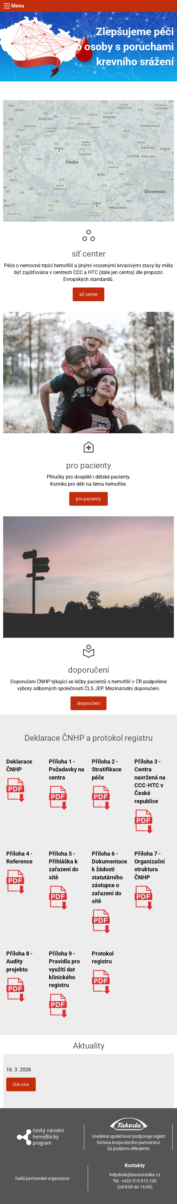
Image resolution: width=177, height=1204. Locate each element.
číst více (21, 1084)
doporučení (88, 703)
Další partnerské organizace (42, 1178)
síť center (88, 294)
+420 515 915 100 (139, 1180)
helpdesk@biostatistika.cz (134, 1174)
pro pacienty (88, 498)
